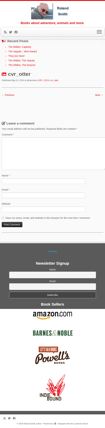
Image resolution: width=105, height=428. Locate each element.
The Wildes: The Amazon (21, 65)
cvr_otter (54, 80)
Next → (99, 95)
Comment (8, 134)
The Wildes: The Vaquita (21, 60)
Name (6, 175)
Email (5, 189)
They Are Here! (16, 56)
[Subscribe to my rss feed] (6, 32)
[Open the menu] (99, 32)
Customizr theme (81, 424)
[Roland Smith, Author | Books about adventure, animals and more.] (52, 11)
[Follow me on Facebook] (17, 32)
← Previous (8, 95)
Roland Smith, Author (33, 424)
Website (6, 203)
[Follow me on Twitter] (11, 32)
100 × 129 (42, 80)
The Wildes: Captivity (19, 47)
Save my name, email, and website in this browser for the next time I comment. (48, 218)
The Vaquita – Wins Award (22, 51)
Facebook (52, 251)
